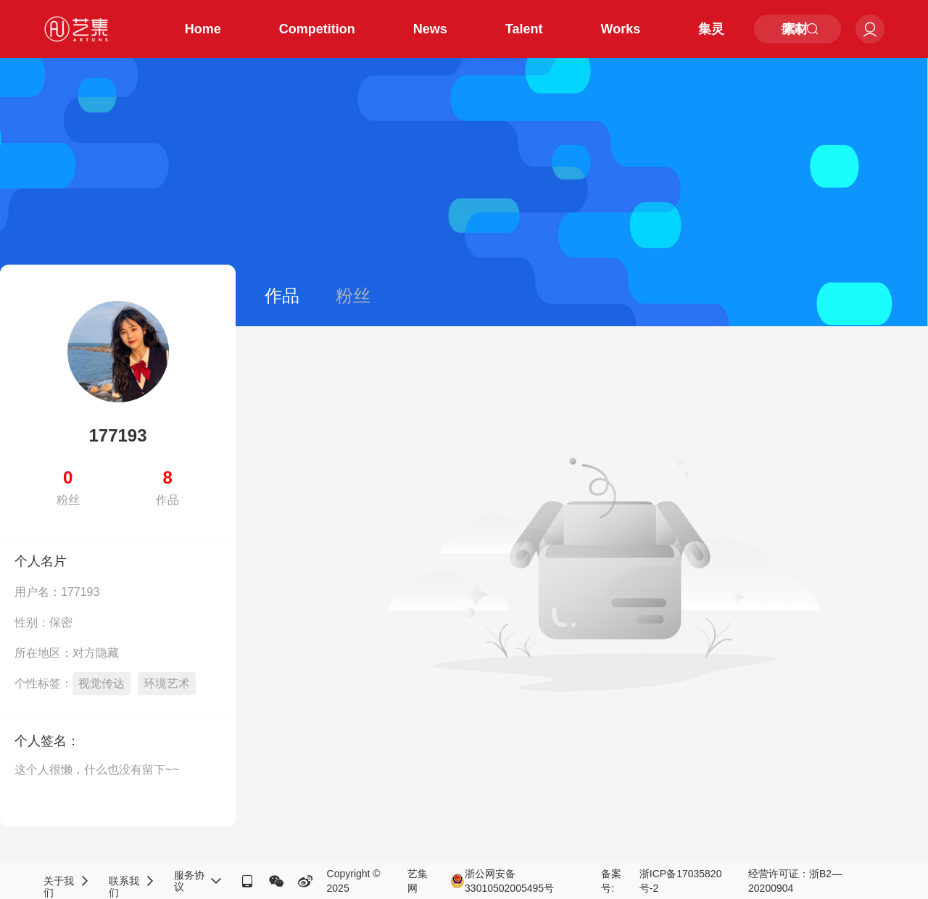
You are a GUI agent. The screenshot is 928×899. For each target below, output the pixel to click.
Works (621, 29)
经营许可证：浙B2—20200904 (795, 881)
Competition (317, 29)
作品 (282, 295)
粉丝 (353, 295)
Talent (524, 29)
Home (203, 29)
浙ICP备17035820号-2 (680, 881)
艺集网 (417, 881)
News (430, 29)
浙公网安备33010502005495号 (502, 881)
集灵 (711, 29)
